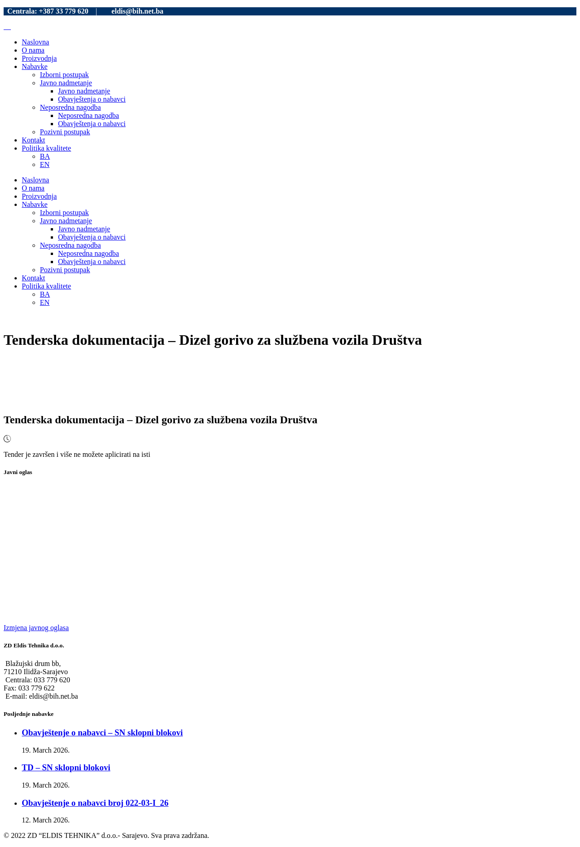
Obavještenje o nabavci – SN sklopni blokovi (102, 732)
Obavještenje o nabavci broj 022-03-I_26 (95, 803)
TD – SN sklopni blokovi (66, 767)
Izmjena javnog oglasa (36, 628)
